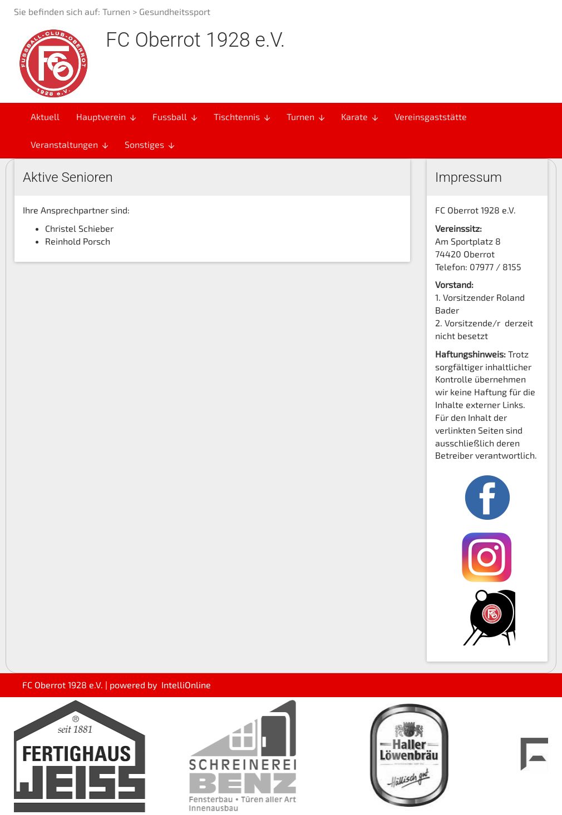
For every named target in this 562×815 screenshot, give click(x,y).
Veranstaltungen (70, 144)
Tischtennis (243, 116)
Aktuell (45, 116)
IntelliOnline (186, 684)
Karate (360, 116)
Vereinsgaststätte (431, 116)
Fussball (175, 116)
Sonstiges (150, 144)
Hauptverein (106, 116)
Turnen (116, 11)
